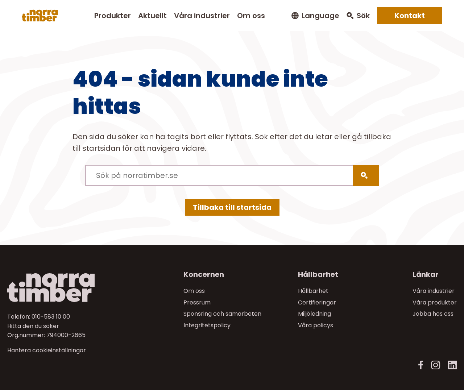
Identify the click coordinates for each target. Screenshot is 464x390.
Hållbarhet (313, 291)
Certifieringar (317, 302)
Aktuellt (152, 16)
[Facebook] (420, 365)
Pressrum (197, 302)
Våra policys (315, 325)
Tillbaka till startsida (232, 207)
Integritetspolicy (207, 325)
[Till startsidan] (60, 287)
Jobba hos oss (433, 314)
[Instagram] (435, 365)
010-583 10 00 (51, 316)
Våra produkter (435, 302)
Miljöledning (314, 314)
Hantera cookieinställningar (46, 350)
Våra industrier (202, 16)
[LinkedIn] (452, 365)
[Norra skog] (40, 15)
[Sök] (366, 175)
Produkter (112, 16)
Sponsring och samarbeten (222, 314)
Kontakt (409, 16)
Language (320, 16)
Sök (363, 16)
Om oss (251, 16)
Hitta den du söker (33, 326)
